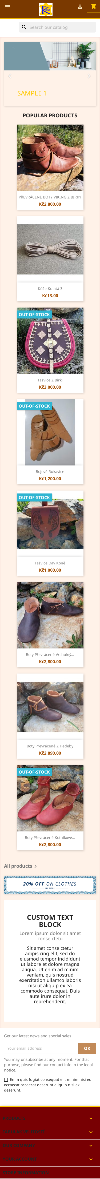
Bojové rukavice (50, 471)
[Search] (57, 27)
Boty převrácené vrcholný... (50, 654)
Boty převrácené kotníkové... (50, 837)
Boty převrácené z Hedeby (50, 745)
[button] (11, 74)
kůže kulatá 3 (50, 288)
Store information (26, 1173)
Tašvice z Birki (50, 380)
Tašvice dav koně (50, 562)
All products (21, 866)
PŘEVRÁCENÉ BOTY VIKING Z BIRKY (50, 197)
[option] (50, 74)
